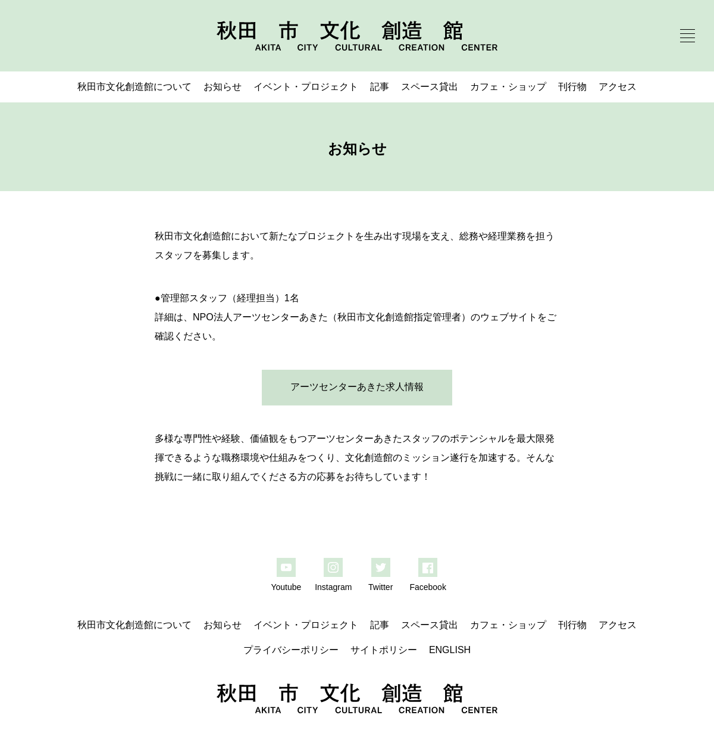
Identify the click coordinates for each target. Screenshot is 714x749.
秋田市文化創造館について (134, 87)
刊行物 (572, 87)
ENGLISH (450, 650)
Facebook (427, 587)
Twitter (380, 587)
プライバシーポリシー (291, 650)
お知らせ (222, 87)
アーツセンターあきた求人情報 (357, 387)
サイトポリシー (383, 650)
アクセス (618, 87)
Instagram (333, 587)
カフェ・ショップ (508, 87)
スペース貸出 (429, 87)
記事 (379, 87)
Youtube (286, 587)
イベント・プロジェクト (305, 87)
